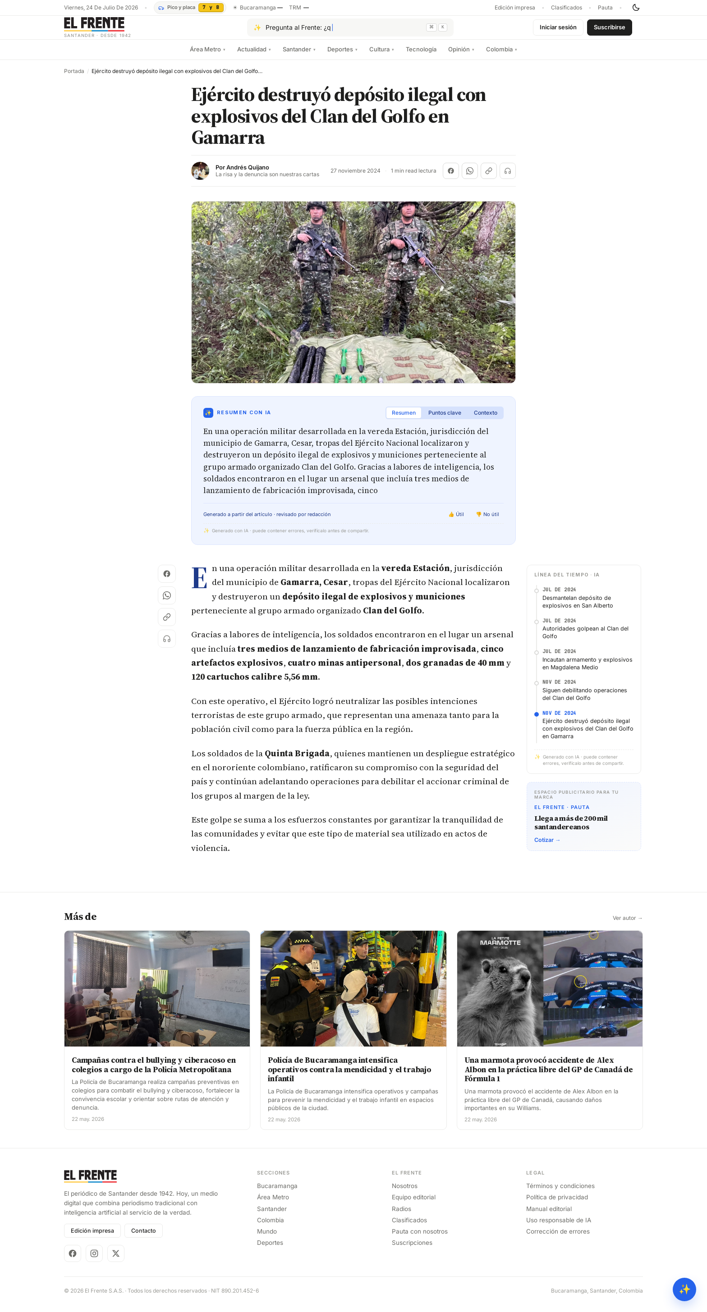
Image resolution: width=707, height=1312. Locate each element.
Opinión (461, 56)
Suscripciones (412, 1249)
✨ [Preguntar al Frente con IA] (685, 1289)
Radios (401, 1216)
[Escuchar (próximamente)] (508, 178)
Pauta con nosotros (420, 1238)
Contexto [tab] (485, 419)
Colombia (501, 56)
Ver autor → (628, 925)
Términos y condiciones (560, 1193)
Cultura (381, 56)
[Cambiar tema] (636, 7)
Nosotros (405, 1193)
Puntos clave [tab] (444, 419)
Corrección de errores (558, 1238)
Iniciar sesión (558, 30)
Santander (299, 56)
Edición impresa (515, 8)
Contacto (143, 1237)
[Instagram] (94, 1260)
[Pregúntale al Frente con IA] (350, 31)
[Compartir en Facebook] (451, 178)
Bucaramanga (277, 1193)
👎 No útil (487, 521)
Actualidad (254, 56)
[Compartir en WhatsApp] (470, 178)
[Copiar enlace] (489, 178)
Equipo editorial (414, 1204)
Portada (74, 78)
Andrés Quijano (247, 174)
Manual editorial (549, 1216)
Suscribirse (609, 30)
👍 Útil (456, 521)
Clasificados (566, 8)
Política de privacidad (557, 1204)
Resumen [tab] (404, 419)
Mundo (267, 1238)
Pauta (605, 8)
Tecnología (421, 56)
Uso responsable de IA (558, 1227)
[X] (115, 1260)
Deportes (342, 56)
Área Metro (207, 56)
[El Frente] (116, 31)
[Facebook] (72, 1260)
